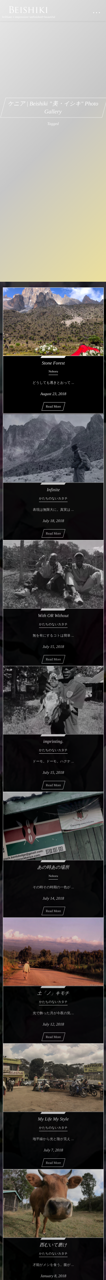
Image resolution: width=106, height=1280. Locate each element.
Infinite (53, 491)
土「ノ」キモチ (53, 995)
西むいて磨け (53, 1246)
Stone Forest (53, 363)
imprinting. (53, 743)
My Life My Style (53, 1120)
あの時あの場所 (53, 869)
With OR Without (53, 617)
